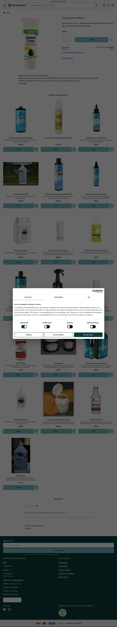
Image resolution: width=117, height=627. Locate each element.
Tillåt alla (88, 335)
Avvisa (29, 335)
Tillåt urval (58, 335)
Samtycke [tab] (28, 297)
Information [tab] (58, 297)
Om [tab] (89, 297)
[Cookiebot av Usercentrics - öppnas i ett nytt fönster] (94, 291)
